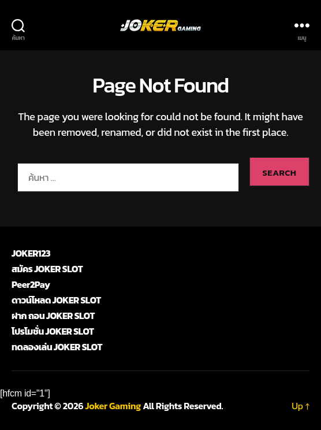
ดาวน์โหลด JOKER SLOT (56, 300)
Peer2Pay (31, 284)
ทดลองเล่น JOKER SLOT (57, 347)
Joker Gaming (113, 406)
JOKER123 (31, 253)
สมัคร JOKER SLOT (47, 269)
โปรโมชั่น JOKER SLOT (53, 331)
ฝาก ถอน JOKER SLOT (53, 315)
